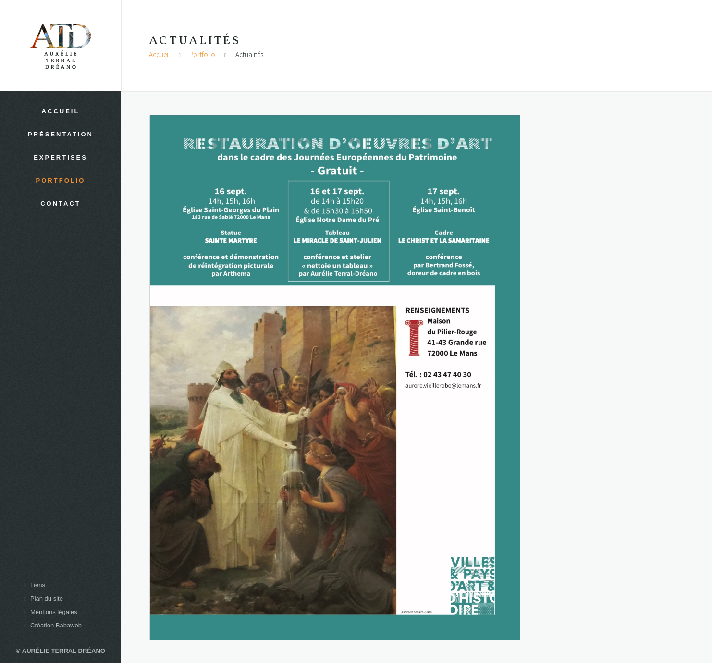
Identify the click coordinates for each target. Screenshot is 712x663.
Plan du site (42, 598)
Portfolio (202, 54)
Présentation (60, 134)
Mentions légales (49, 611)
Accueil (159, 54)
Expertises (60, 157)
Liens (33, 585)
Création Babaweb (51, 625)
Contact (60, 203)
